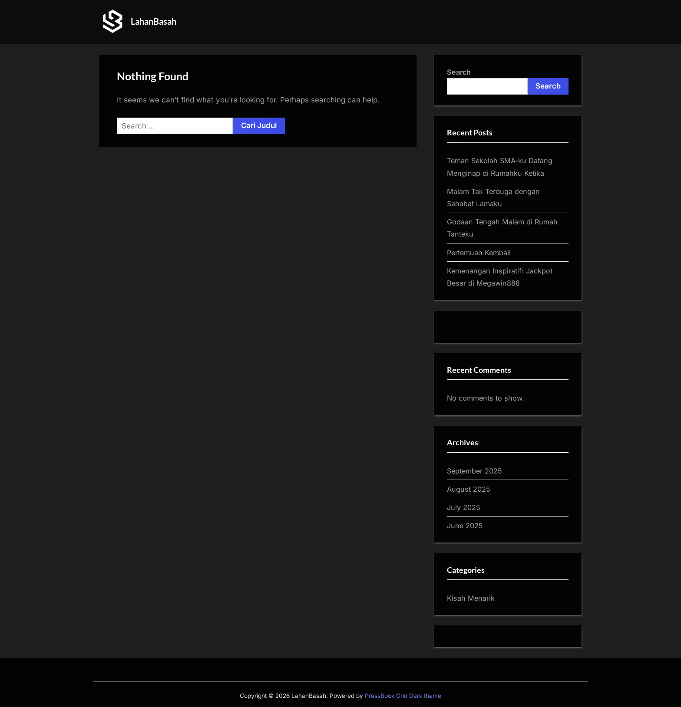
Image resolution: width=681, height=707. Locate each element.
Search (459, 72)
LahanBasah (153, 21)
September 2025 (474, 471)
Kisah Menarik (471, 598)
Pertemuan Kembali (479, 252)
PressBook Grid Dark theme (403, 695)
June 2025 (465, 525)
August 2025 (468, 489)
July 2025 (463, 507)
